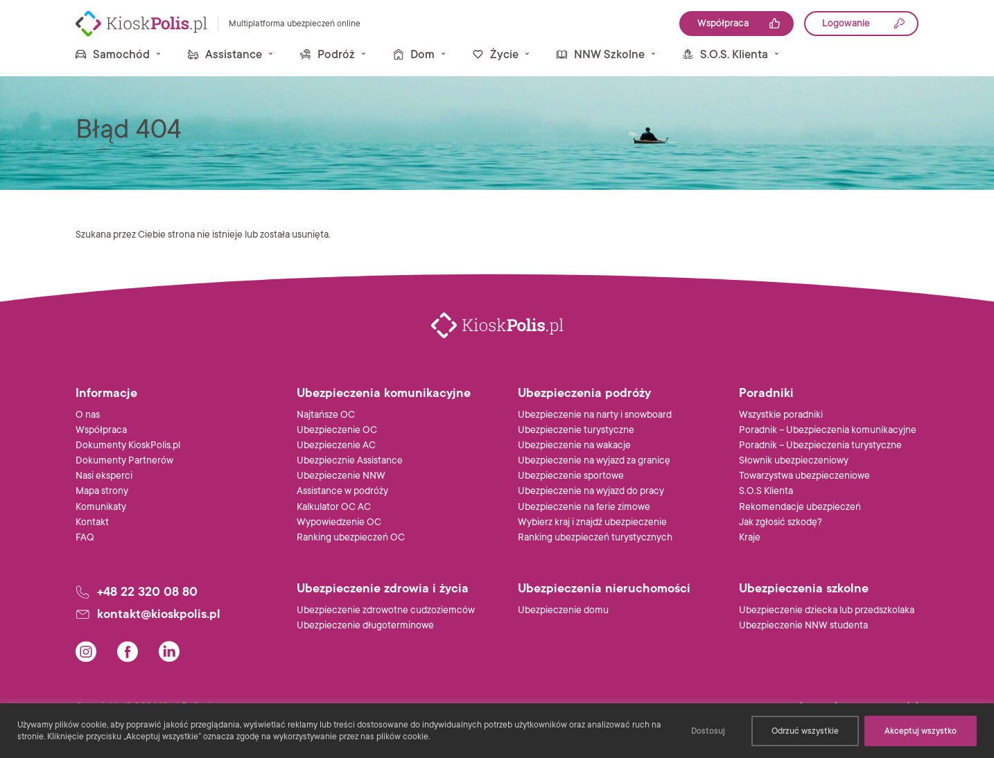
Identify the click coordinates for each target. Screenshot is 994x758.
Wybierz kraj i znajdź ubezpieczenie (592, 522)
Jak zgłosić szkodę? (780, 522)
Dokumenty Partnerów (124, 460)
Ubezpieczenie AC (336, 445)
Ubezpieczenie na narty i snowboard (595, 414)
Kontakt (92, 522)
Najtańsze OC (326, 414)
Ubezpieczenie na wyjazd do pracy (591, 490)
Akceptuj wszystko (920, 731)
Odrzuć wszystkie (805, 731)
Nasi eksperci (104, 475)
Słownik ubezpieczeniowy (793, 460)
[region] (497, 730)
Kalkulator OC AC (334, 506)
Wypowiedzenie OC (339, 522)
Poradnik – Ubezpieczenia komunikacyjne (827, 430)
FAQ (85, 537)
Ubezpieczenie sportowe (571, 475)
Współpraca (101, 430)
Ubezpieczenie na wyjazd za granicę (594, 460)
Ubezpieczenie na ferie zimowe (584, 506)
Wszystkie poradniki (781, 414)
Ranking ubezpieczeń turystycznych (595, 537)
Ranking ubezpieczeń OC (351, 537)
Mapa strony (102, 490)
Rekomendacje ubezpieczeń (800, 506)
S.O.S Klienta (766, 490)
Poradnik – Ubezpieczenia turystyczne (820, 445)
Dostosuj (708, 731)
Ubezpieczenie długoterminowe (365, 625)
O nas (88, 414)
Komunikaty (101, 506)
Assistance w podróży (342, 490)
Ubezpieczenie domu (563, 610)
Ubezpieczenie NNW (341, 475)
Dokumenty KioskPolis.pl (128, 445)
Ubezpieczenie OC (337, 430)
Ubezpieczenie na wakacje (574, 445)
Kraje (749, 537)
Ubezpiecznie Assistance (350, 460)
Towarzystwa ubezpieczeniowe (804, 475)
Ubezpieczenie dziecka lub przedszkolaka (826, 610)
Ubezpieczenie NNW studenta (803, 625)
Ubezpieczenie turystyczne (576, 430)
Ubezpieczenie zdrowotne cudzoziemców (386, 610)
